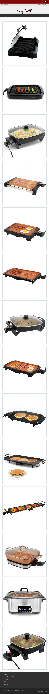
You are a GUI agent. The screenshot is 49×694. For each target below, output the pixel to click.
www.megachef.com (11, 679)
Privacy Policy (9, 690)
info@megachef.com (10, 678)
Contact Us (23, 690)
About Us (4, 690)
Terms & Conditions (17, 690)
